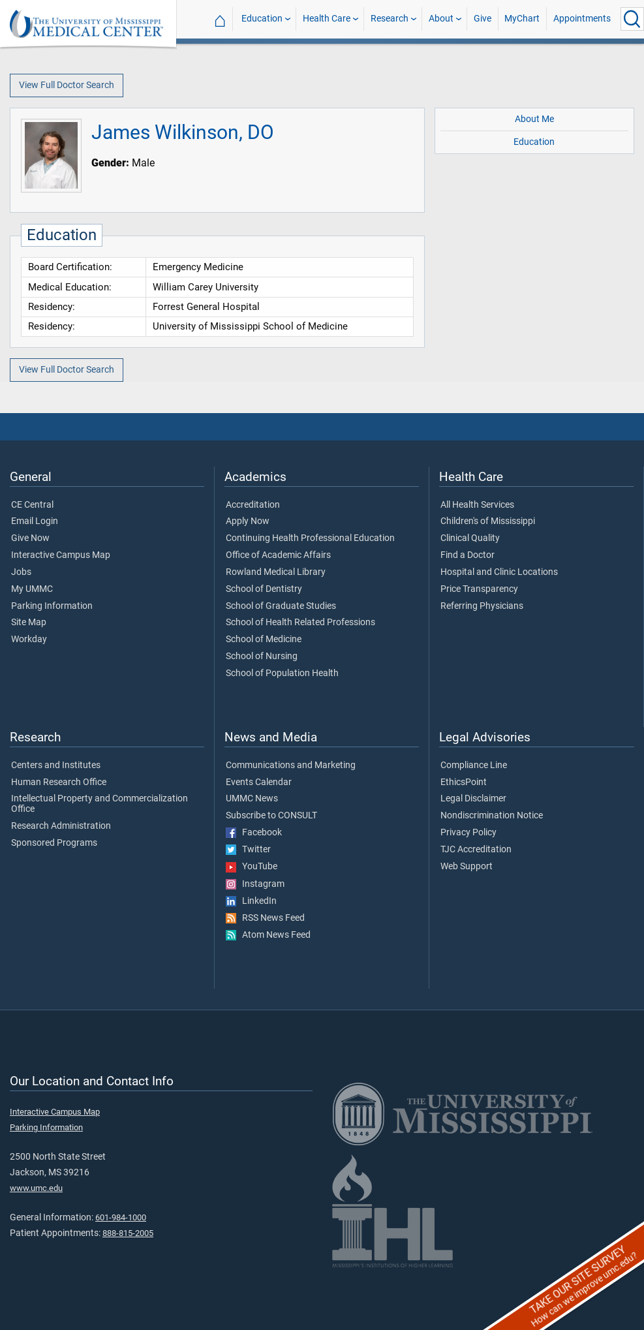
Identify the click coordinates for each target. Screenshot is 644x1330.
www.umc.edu (36, 1188)
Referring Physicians (481, 606)
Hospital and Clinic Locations (499, 572)
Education (262, 18)
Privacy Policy (468, 832)
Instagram (255, 884)
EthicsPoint (463, 782)
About (441, 18)
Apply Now (247, 521)
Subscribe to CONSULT (271, 816)
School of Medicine (263, 639)
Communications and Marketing (291, 765)
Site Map (28, 622)
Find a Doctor (467, 555)
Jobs (21, 572)
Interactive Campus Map (60, 555)
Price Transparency (479, 589)
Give (482, 18)
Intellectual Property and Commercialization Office (99, 804)
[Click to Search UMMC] (632, 19)
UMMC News (252, 799)
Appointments (582, 18)
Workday (29, 639)
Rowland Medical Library (276, 572)
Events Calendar (259, 782)
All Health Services (477, 505)
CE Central (32, 505)
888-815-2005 (127, 1233)
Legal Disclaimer (473, 799)
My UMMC (32, 589)
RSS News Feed (265, 918)
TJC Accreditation (476, 849)
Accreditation (253, 505)
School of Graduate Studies (281, 606)
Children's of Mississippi (487, 521)
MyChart (522, 18)
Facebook (254, 832)
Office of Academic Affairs (278, 555)
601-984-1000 (120, 1217)
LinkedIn (251, 901)
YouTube (251, 866)
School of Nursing (262, 656)
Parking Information (52, 606)
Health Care (326, 18)
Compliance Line (473, 765)
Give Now (30, 538)
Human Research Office (58, 782)
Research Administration (61, 826)
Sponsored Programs (54, 843)
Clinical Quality (470, 538)
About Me (534, 119)
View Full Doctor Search (66, 85)
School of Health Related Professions (300, 622)
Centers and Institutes (55, 765)
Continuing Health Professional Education (310, 538)
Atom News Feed (268, 935)
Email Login (34, 521)
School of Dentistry (264, 589)
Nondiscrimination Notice (491, 816)
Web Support (466, 866)
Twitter (248, 849)
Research (389, 18)
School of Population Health (282, 673)
